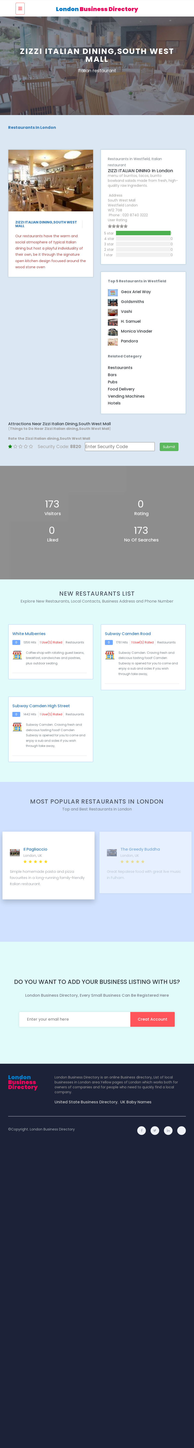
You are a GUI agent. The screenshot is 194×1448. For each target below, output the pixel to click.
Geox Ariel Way (136, 292)
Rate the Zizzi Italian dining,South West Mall (49, 438)
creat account (152, 1019)
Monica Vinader (136, 331)
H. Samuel (131, 321)
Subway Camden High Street (41, 706)
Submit (169, 446)
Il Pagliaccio (35, 849)
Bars (112, 375)
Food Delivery (121, 389)
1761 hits (122, 642)
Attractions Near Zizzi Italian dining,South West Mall (59, 424)
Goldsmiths (132, 301)
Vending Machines (126, 396)
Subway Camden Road (128, 634)
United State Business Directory (86, 1102)
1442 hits (29, 714)
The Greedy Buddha (140, 849)
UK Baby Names (136, 1102)
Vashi (126, 311)
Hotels (114, 403)
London (97, 9)
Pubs (112, 382)
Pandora (129, 341)
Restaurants (120, 367)
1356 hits (29, 642)
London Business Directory (52, 1129)
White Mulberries (29, 634)
